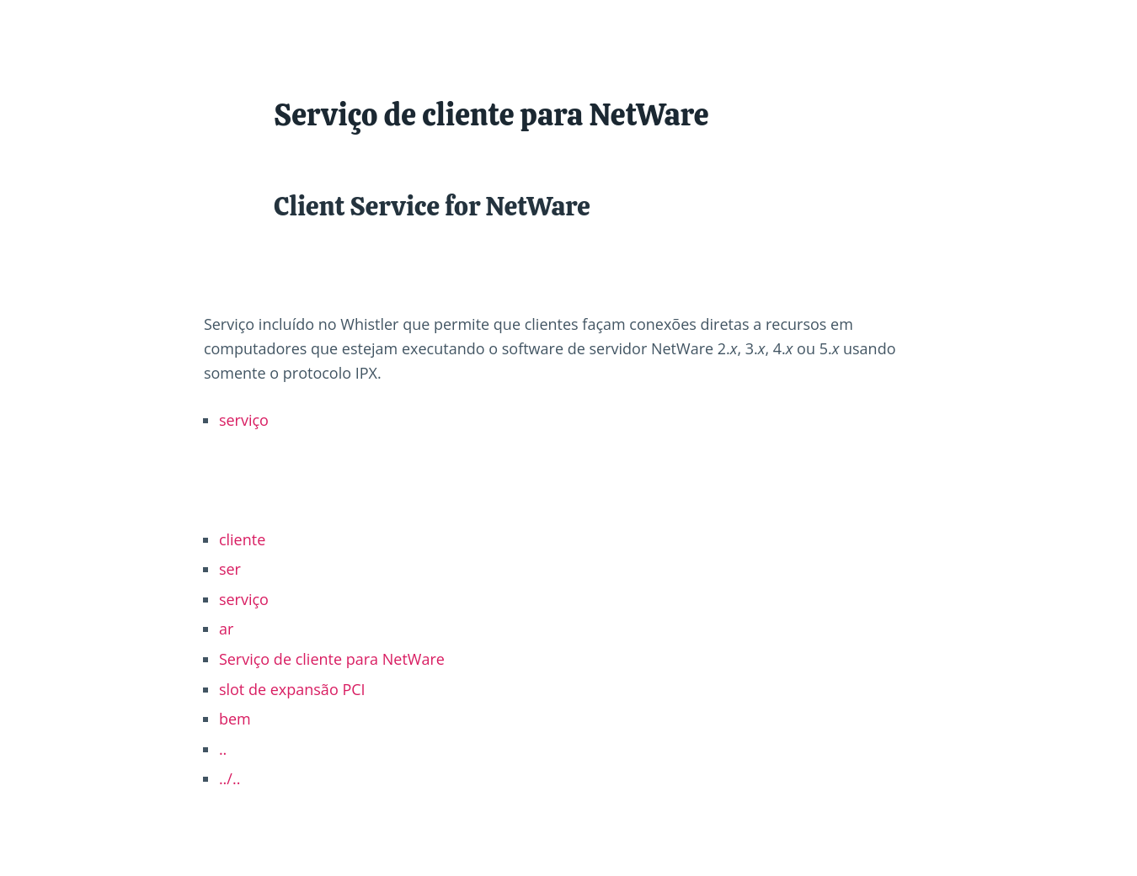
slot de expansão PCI (292, 689)
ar (226, 629)
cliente (242, 539)
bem (235, 719)
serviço (244, 420)
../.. (230, 778)
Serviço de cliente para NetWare (332, 659)
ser (230, 569)
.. (223, 749)
